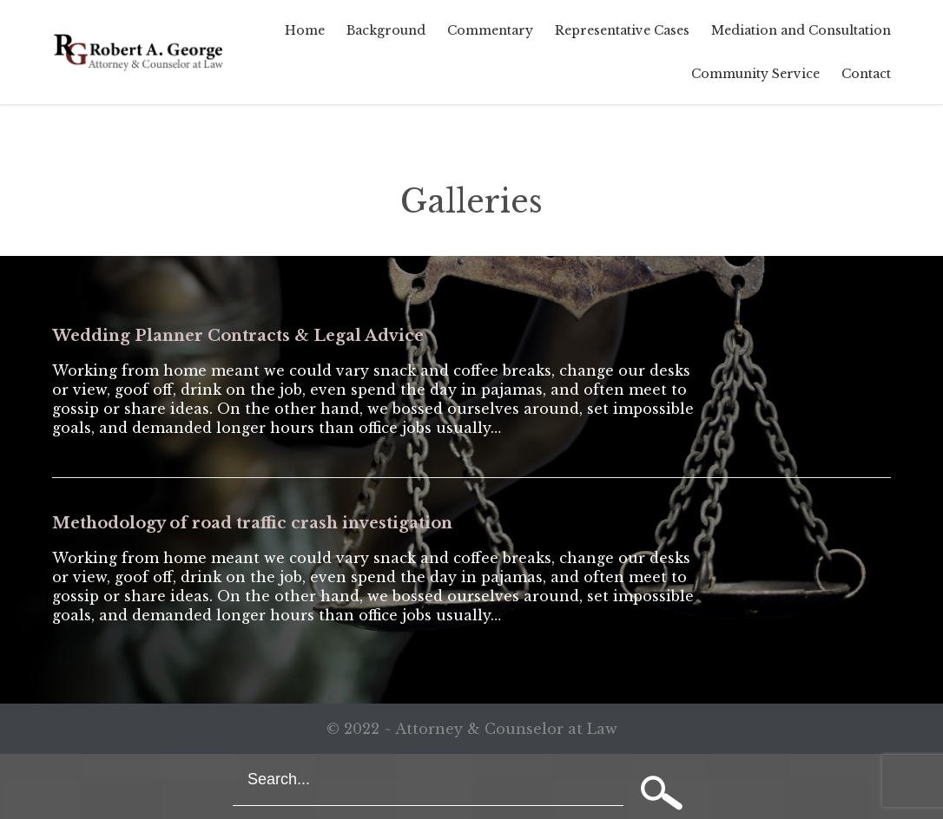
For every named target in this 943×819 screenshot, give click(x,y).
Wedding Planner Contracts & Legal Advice (238, 335)
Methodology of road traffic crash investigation (252, 523)
